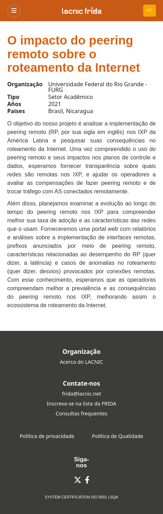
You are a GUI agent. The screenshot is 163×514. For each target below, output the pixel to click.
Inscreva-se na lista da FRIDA (81, 403)
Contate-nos (81, 383)
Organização (81, 351)
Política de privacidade (47, 435)
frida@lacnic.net (81, 393)
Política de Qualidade (117, 435)
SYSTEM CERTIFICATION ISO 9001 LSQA (81, 497)
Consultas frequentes (81, 413)
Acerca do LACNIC (81, 361)
